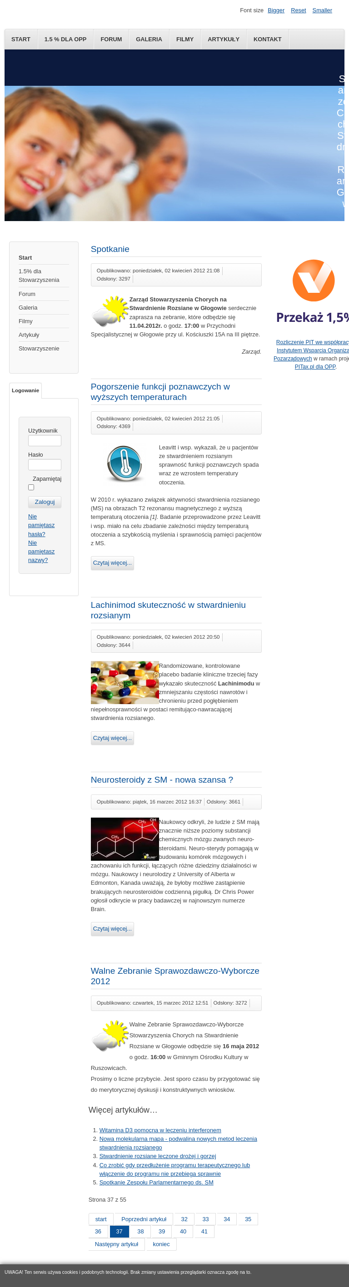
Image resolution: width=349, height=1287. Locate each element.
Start (20, 39)
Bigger (276, 10)
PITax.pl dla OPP (315, 367)
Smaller (322, 10)
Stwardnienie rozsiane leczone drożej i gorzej (158, 1156)
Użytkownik (43, 430)
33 (205, 1219)
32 (184, 1219)
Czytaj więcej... (112, 562)
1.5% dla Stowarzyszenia (39, 275)
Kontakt (268, 39)
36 (98, 1231)
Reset (298, 10)
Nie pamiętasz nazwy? (41, 551)
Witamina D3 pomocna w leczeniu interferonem (160, 1130)
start (101, 1219)
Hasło (35, 454)
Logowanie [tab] (25, 390)
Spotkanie (110, 249)
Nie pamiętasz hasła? (41, 525)
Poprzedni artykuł (143, 1219)
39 (162, 1231)
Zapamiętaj (47, 478)
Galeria (149, 39)
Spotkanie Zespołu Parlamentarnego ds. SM (157, 1182)
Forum (111, 39)
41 (204, 1231)
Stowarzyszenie (39, 348)
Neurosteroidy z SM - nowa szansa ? (162, 779)
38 (140, 1231)
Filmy (185, 39)
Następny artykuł (116, 1244)
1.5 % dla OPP (66, 39)
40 (183, 1231)
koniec (161, 1244)
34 (227, 1219)
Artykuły (223, 39)
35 (248, 1219)
